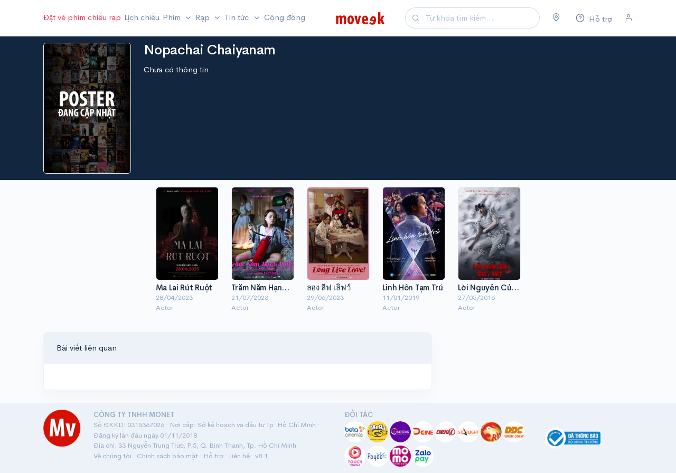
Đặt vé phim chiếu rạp (82, 17)
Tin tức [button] (237, 17)
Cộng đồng (284, 17)
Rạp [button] (203, 17)
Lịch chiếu (141, 17)
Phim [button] (173, 17)
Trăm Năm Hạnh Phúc (269, 287)
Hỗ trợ (213, 455)
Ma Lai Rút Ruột (184, 287)
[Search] (481, 18)
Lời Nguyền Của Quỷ (495, 287)
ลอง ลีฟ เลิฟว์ (329, 287)
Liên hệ (239, 455)
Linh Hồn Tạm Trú (412, 287)
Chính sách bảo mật (167, 455)
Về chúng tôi (112, 455)
